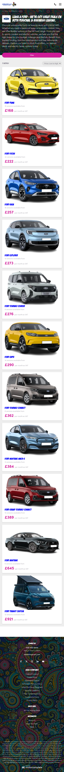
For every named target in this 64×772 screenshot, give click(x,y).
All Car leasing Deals (32, 710)
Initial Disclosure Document (32, 687)
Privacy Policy (32, 700)
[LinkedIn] (37, 662)
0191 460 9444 (32, 647)
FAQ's (32, 727)
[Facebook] (21, 662)
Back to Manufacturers (12, 11)
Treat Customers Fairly (32, 693)
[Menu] (60, 4)
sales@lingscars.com (32, 654)
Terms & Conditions (32, 690)
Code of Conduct (32, 674)
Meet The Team (32, 723)
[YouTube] (43, 662)
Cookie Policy (32, 677)
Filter (32, 55)
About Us (32, 720)
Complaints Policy (32, 697)
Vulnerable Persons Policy (32, 684)
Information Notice (32, 680)
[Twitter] (26, 662)
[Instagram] (32, 662)
